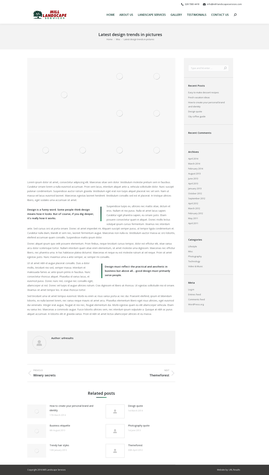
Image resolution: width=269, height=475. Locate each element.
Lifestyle (192, 246)
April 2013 (193, 183)
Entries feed (194, 294)
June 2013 (193, 178)
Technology (194, 261)
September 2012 (196, 198)
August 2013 (194, 173)
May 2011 (193, 218)
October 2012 (195, 193)
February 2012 (195, 213)
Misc (190, 251)
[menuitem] (111, 15)
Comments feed (196, 299)
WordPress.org (196, 304)
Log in (191, 289)
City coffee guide (197, 116)
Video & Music (195, 266)
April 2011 (193, 223)
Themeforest (135, 445)
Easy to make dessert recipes (203, 92)
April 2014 (193, 158)
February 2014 (195, 168)
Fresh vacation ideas (199, 97)
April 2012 (193, 203)
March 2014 (194, 163)
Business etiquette (60, 425)
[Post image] (36, 411)
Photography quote (139, 425)
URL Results (234, 469)
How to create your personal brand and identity (71, 408)
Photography (195, 256)
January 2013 (195, 188)
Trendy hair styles (59, 445)
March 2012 (194, 208)
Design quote (135, 405)
